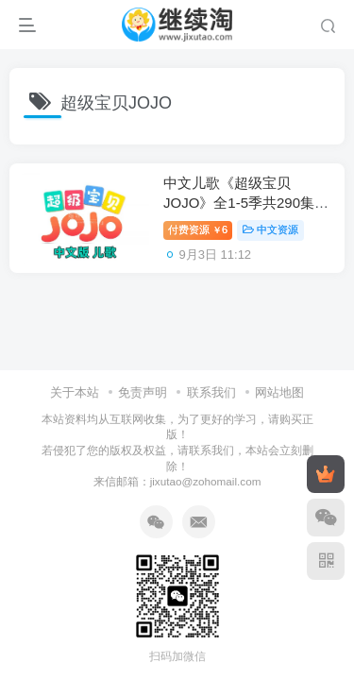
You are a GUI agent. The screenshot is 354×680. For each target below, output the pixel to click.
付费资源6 (198, 229)
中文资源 (270, 229)
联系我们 (211, 392)
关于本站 (74, 392)
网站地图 (279, 392)
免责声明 (142, 392)
